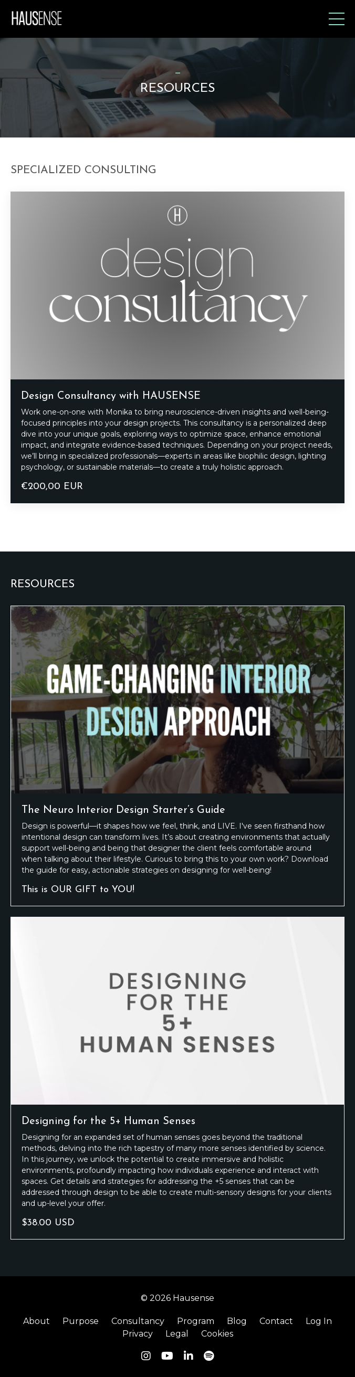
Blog (237, 1321)
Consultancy (137, 1321)
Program (195, 1321)
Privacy (137, 1334)
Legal (177, 1334)
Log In (319, 1321)
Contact (276, 1321)
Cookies (217, 1334)
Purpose (80, 1321)
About (36, 1321)
